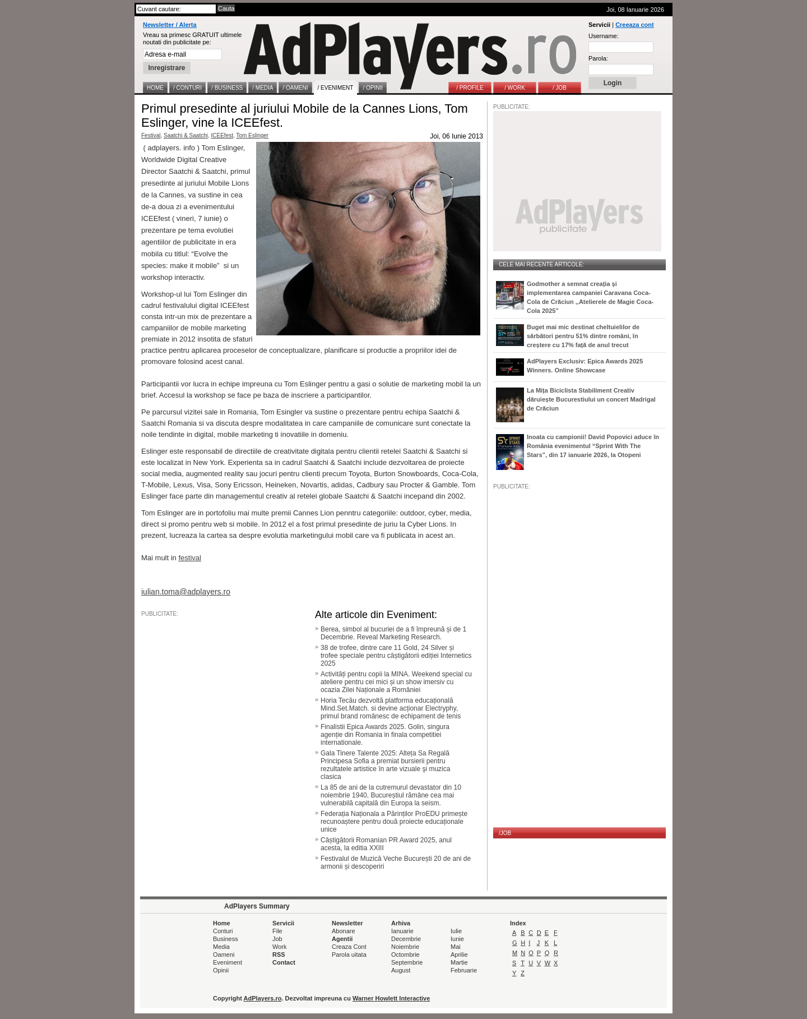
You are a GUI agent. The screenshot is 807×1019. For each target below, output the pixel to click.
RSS (278, 954)
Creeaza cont (634, 24)
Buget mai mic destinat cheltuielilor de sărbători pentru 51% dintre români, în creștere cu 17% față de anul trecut (583, 336)
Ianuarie (402, 931)
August (400, 970)
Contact (283, 962)
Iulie (456, 931)
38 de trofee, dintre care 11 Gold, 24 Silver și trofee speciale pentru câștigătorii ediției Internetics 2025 (396, 655)
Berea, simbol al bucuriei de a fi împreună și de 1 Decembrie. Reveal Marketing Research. (393, 633)
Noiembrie (405, 946)
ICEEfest (222, 135)
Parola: (598, 58)
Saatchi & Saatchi (186, 135)
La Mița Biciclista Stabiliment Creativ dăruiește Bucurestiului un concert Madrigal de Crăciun (591, 399)
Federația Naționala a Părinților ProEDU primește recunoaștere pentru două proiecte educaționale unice (394, 821)
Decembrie (406, 938)
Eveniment (227, 962)
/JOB (505, 833)
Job (277, 938)
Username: (603, 36)
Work (279, 946)
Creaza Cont (349, 946)
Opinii (221, 970)
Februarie (464, 970)
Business (225, 938)
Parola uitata (349, 954)
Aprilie (459, 954)
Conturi (223, 931)
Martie (459, 962)
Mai (456, 946)
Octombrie (405, 954)
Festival (150, 135)
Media (221, 946)
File (277, 931)
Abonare (343, 931)
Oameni (224, 954)
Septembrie (407, 962)
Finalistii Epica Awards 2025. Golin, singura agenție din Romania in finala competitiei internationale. (385, 734)
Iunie (457, 938)
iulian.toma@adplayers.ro (185, 591)
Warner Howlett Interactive (391, 998)
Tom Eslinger (252, 135)
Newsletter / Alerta (170, 24)
